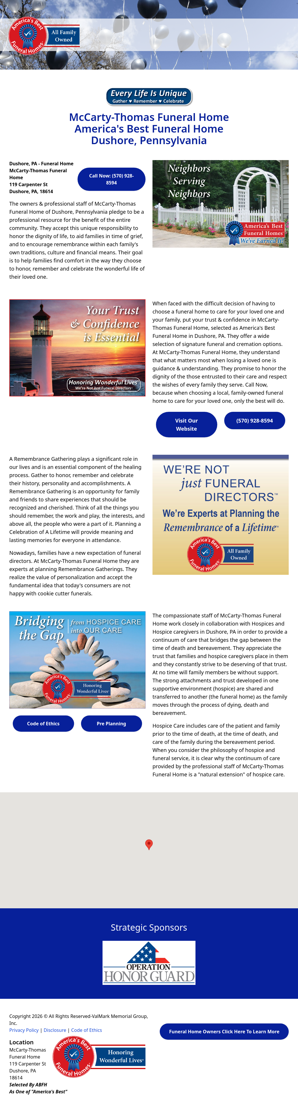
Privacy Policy (24, 1030)
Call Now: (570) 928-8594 (111, 179)
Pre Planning (111, 723)
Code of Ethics (43, 723)
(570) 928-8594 (254, 420)
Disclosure (55, 1030)
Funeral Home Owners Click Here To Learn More (224, 1031)
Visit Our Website (186, 424)
